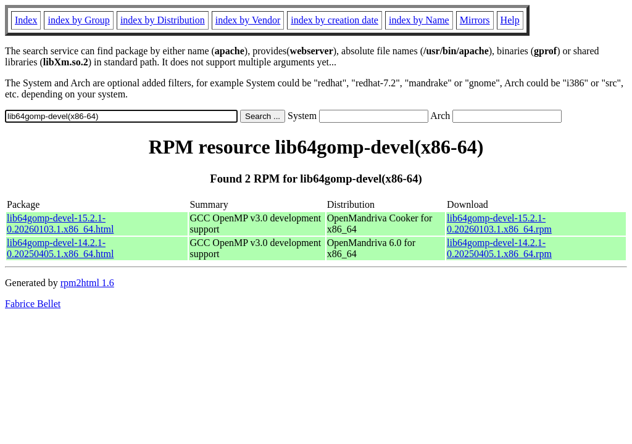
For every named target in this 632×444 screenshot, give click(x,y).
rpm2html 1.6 (87, 283)
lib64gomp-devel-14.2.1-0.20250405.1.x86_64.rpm (499, 248)
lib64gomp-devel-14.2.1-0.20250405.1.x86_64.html (60, 248)
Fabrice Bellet (32, 303)
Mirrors (475, 20)
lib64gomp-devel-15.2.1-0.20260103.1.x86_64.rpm (499, 223)
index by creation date (334, 20)
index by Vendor (247, 20)
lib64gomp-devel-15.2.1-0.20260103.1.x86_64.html (60, 223)
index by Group (78, 20)
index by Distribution (162, 20)
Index (26, 20)
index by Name (419, 20)
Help (510, 20)
